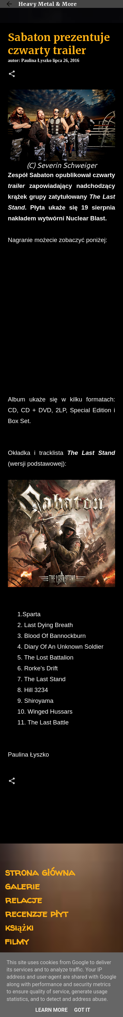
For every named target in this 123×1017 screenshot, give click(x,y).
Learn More (51, 1010)
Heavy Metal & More (47, 4)
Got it (82, 1010)
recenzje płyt (36, 913)
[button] (12, 74)
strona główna (40, 872)
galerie (22, 885)
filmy (17, 940)
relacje (23, 899)
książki (19, 927)
